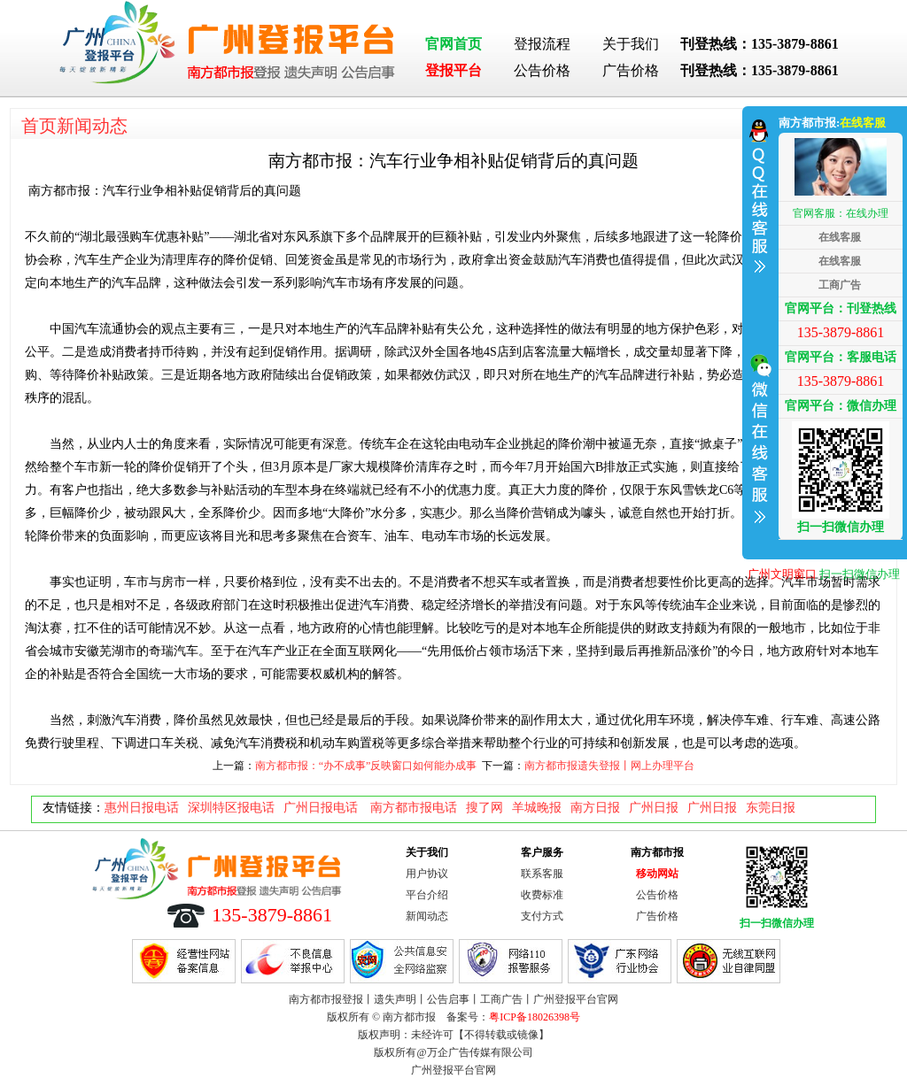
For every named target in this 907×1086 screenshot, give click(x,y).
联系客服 (542, 873)
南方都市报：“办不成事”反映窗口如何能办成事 (366, 765)
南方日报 (595, 807)
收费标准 (542, 895)
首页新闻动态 (74, 125)
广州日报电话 (322, 807)
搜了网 (484, 807)
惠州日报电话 (142, 807)
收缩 (758, 330)
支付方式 (542, 916)
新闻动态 (427, 916)
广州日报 (653, 807)
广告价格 (630, 70)
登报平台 (453, 70)
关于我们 (630, 43)
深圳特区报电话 (231, 807)
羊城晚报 (537, 807)
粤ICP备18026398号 (534, 1017)
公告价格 (542, 70)
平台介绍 (427, 895)
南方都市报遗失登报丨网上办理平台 (609, 765)
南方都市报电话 (413, 807)
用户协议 (427, 873)
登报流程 (542, 43)
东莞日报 (770, 807)
